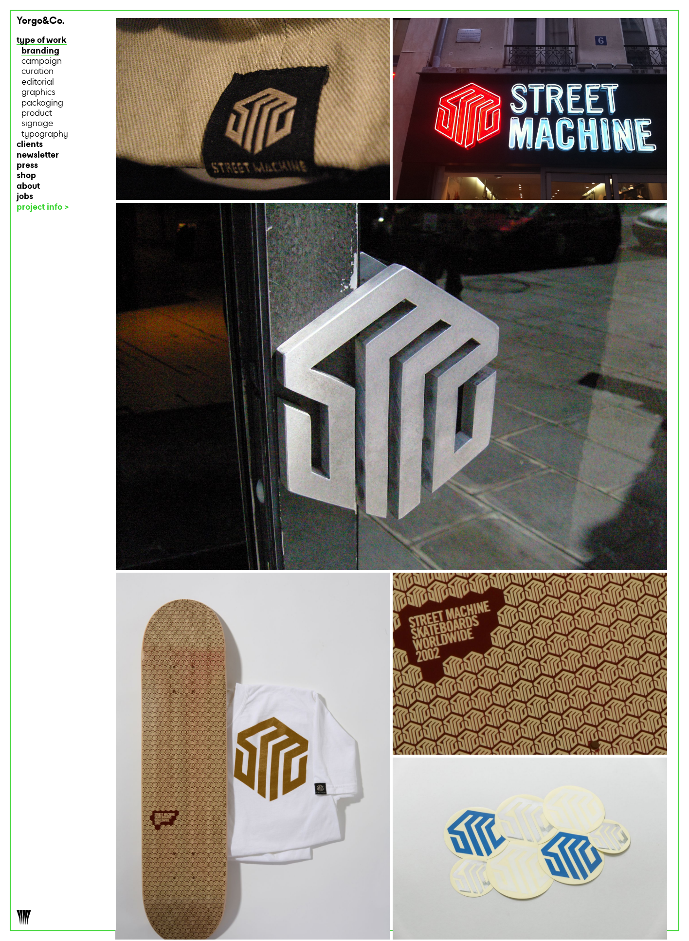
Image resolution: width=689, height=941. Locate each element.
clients (30, 145)
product (36, 113)
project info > (43, 207)
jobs (25, 197)
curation (37, 72)
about (28, 186)
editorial (37, 82)
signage (37, 124)
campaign (41, 61)
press (27, 166)
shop (26, 176)
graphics (38, 93)
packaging (42, 103)
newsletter (38, 155)
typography (44, 134)
